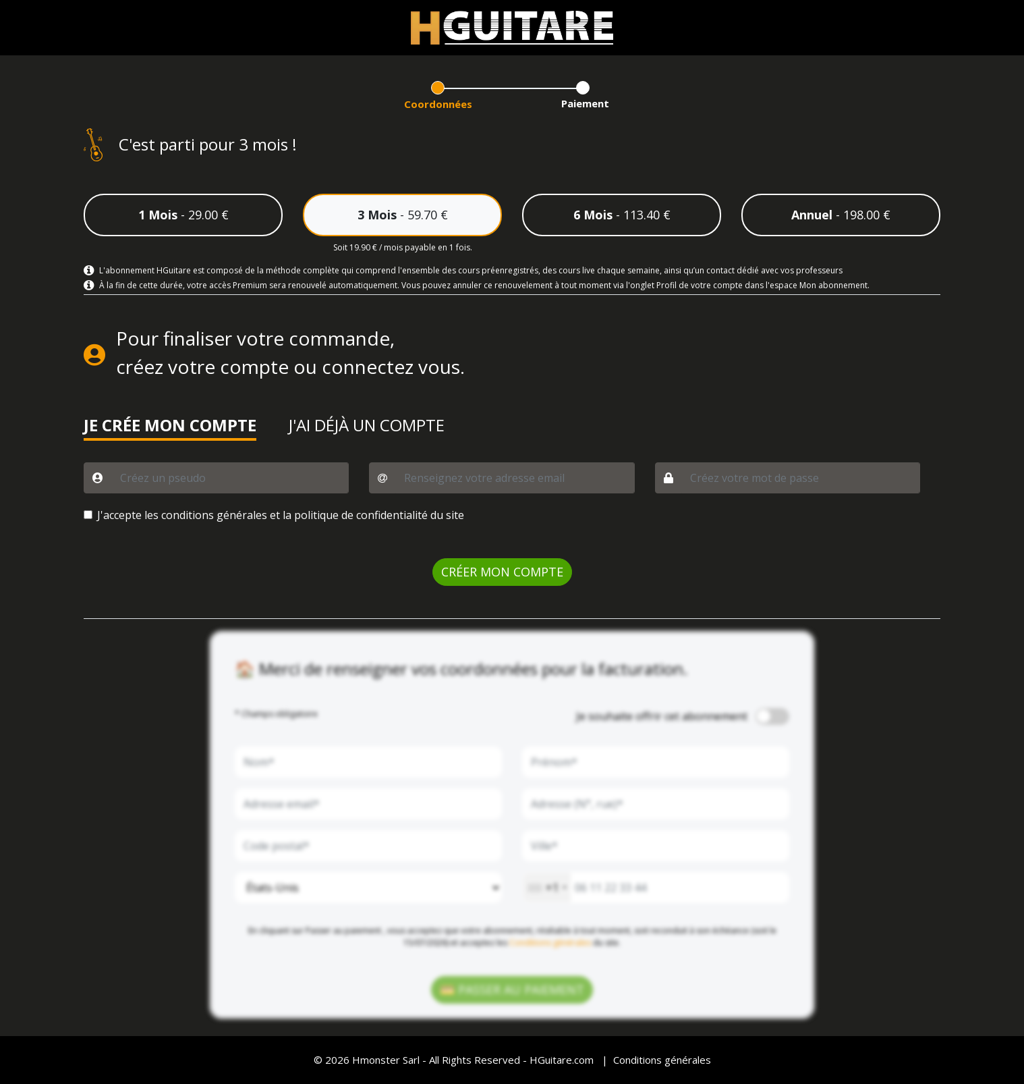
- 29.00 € (183, 215)
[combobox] (547, 887)
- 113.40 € (622, 215)
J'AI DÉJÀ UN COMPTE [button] (367, 426)
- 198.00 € (840, 215)
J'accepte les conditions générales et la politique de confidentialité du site (280, 515)
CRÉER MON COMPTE (502, 572)
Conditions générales (550, 942)
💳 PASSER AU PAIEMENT (512, 989)
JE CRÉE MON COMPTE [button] (170, 426)
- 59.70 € (403, 215)
